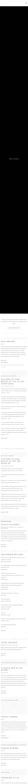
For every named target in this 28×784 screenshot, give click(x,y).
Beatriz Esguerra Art (5, 3)
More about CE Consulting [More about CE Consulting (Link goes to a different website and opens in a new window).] (6, 521)
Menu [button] (26, 3)
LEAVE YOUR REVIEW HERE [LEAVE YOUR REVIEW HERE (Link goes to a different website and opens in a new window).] (14, 327)
